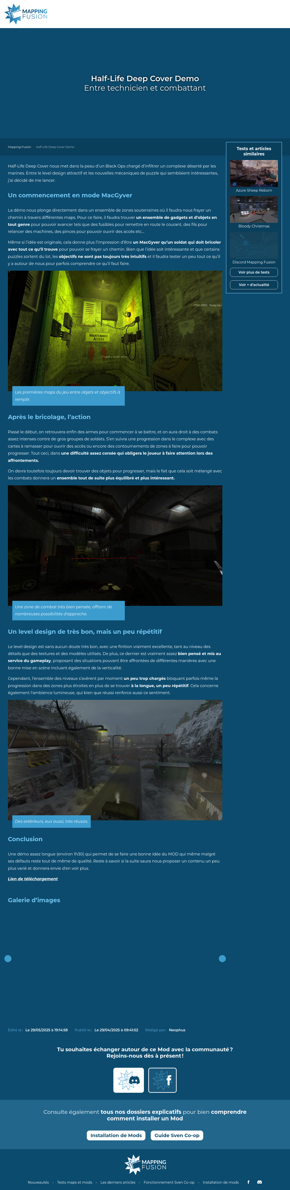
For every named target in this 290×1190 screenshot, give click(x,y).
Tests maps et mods (74, 1182)
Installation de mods (221, 1182)
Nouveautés (38, 1182)
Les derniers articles (118, 1182)
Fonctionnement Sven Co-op (169, 1182)
